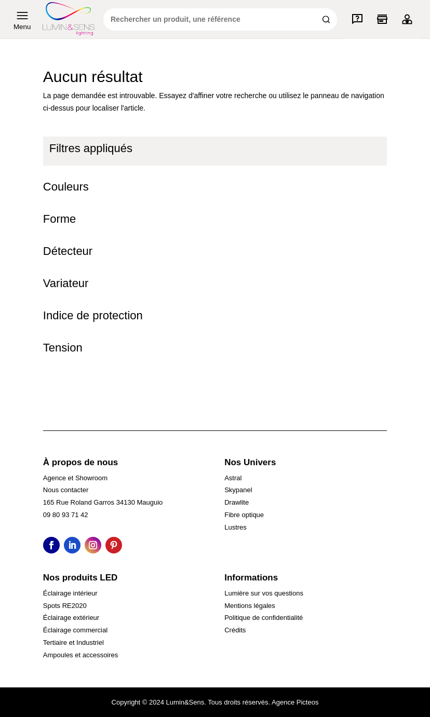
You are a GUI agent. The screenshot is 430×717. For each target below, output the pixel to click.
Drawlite (236, 502)
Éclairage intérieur (70, 593)
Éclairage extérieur (71, 617)
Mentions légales (249, 606)
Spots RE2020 (65, 606)
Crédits (235, 630)
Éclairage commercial (75, 630)
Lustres (235, 527)
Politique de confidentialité (263, 617)
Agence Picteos (295, 702)
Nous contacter (65, 490)
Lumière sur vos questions (263, 593)
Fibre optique (244, 515)
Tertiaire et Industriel (73, 642)
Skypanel (238, 490)
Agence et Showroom (75, 478)
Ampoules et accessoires (80, 655)
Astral (232, 478)
